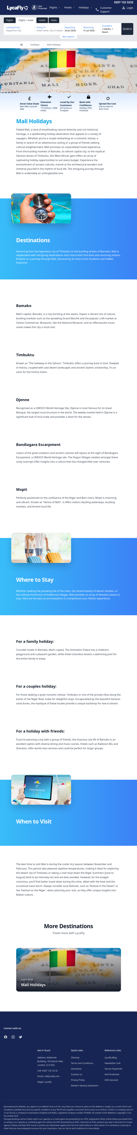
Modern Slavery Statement (84, 1085)
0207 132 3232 (123, 2)
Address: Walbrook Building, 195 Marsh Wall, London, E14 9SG (50, 1061)
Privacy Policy (78, 1079)
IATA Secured (111, 1079)
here (24, 1109)
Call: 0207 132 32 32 (47, 1070)
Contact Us (76, 1074)
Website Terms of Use (51, 1106)
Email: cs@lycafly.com (48, 1076)
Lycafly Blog (111, 1057)
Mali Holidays (54, 44)
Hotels (42, 20)
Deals (54, 20)
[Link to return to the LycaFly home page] (17, 7)
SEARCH (127, 29)
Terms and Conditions (82, 1063)
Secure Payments (113, 1068)
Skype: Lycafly (44, 1081)
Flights (9, 20)
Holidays (35, 44)
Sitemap (75, 1057)
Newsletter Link (112, 1063)
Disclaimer (76, 1068)
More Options (68, 36)
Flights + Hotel (26, 20)
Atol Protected (112, 1074)
